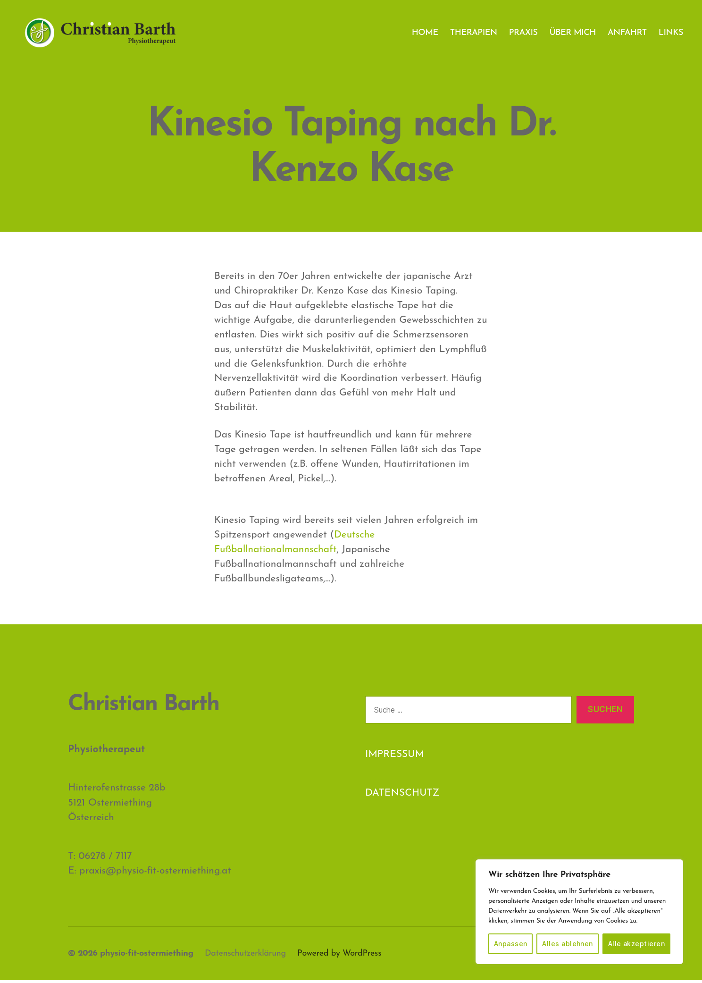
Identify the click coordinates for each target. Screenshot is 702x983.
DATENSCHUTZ (402, 796)
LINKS (671, 34)
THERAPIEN (473, 34)
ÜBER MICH (573, 34)
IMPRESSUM (394, 758)
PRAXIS (523, 34)
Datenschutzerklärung (245, 956)
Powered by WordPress (339, 956)
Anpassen (510, 944)
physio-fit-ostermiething (146, 956)
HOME (425, 34)
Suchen (605, 712)
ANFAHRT (627, 34)
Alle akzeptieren (636, 944)
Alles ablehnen (567, 944)
